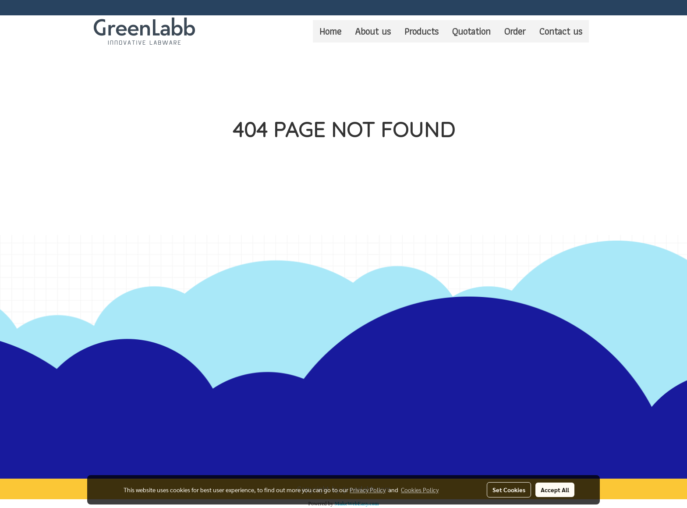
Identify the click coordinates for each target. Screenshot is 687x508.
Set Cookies (508, 490)
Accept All (555, 490)
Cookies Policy (420, 490)
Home (330, 31)
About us (373, 31)
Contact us (560, 31)
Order (515, 31)
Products (421, 31)
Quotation (471, 31)
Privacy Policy (368, 490)
